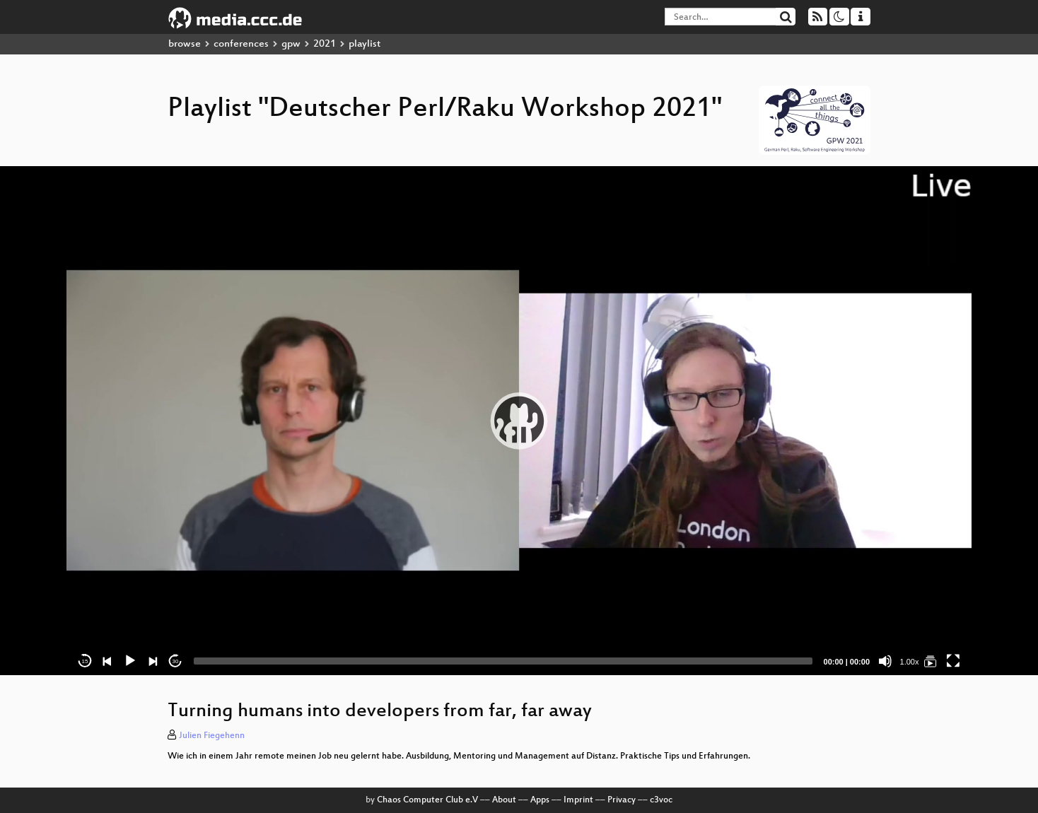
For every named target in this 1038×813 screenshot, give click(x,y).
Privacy (621, 800)
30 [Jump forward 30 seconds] (176, 661)
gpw (291, 44)
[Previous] (107, 661)
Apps (539, 800)
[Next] (153, 661)
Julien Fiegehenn (212, 736)
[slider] (503, 661)
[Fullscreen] (953, 661)
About (504, 800)
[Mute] (885, 661)
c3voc (661, 800)
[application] (519, 420)
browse (184, 44)
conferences (241, 44)
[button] (519, 420)
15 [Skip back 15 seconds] (85, 661)
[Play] (130, 661)
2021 (324, 44)
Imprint (578, 800)
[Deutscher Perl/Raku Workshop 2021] (930, 661)
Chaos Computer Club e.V (427, 800)
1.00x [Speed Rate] (909, 661)
